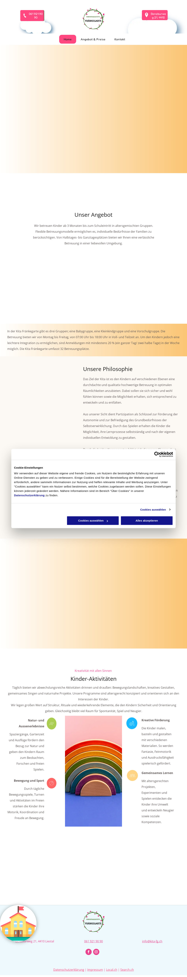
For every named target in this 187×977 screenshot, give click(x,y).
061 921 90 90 (93, 941)
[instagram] (96, 952)
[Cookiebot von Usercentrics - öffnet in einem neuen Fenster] (157, 454)
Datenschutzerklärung (29, 495)
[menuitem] (67, 39)
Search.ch (127, 970)
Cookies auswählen (153, 509)
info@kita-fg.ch (152, 941)
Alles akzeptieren (147, 520)
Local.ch (111, 970)
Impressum (95, 970)
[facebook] (88, 952)
